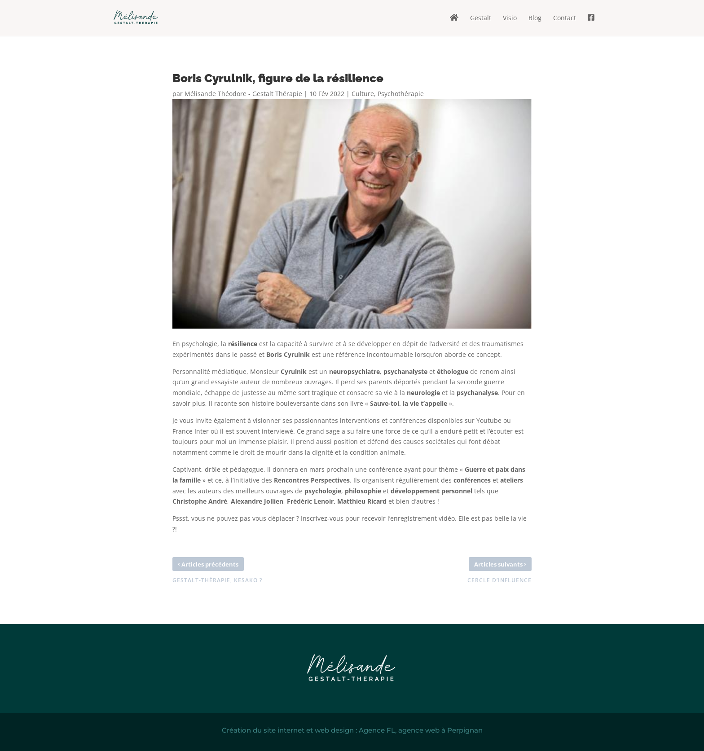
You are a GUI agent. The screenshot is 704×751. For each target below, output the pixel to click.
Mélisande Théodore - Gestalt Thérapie (243, 93)
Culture (363, 93)
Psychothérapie (401, 93)
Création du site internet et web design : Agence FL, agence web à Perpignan (352, 730)
